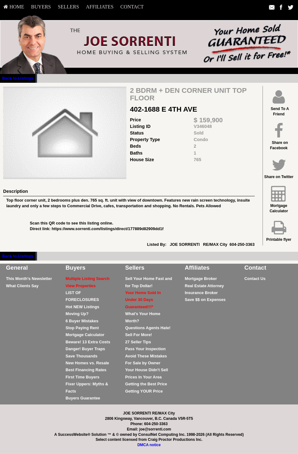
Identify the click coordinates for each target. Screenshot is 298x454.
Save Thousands (82, 356)
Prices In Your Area (143, 377)
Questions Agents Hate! (148, 327)
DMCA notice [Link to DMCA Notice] (149, 445)
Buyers (41, 6)
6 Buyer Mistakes (82, 321)
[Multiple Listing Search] (87, 278)
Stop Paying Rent (82, 327)
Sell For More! (138, 334)
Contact (132, 6)
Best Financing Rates (86, 369)
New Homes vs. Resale (87, 363)
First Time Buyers (82, 377)
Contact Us (255, 278)
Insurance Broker (201, 292)
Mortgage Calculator (85, 334)
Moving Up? (77, 313)
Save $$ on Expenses (205, 299)
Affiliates (100, 6)
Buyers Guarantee (83, 398)
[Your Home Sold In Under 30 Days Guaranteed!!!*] (143, 299)
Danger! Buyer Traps (85, 348)
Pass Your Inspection (145, 348)
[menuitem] (14, 7)
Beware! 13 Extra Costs (88, 342)
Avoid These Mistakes (146, 356)
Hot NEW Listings (82, 306)
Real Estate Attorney (204, 285)
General (17, 267)
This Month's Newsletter (29, 278)
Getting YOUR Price (144, 391)
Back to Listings (17, 78)
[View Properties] (81, 285)
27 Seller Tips (138, 342)
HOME (13, 6)
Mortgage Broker (201, 278)
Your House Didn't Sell (146, 369)
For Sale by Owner (142, 363)
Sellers (68, 6)
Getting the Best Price (146, 384)
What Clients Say (22, 285)
